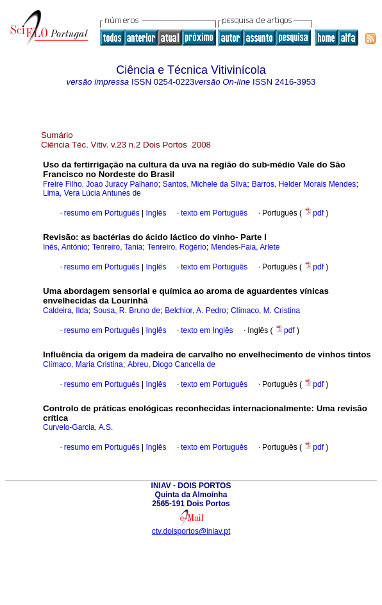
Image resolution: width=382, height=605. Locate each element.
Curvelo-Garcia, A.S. (78, 427)
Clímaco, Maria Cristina (83, 364)
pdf (315, 213)
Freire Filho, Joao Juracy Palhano (100, 184)
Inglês (155, 213)
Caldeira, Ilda (65, 310)
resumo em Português (102, 213)
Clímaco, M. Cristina (265, 310)
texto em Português (214, 213)
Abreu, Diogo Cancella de (171, 364)
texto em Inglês (207, 330)
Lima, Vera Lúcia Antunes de (92, 193)
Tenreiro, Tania (117, 247)
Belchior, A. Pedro (195, 310)
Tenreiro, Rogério (176, 247)
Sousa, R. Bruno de (126, 310)
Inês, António (65, 247)
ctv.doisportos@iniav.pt (191, 531)
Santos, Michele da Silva (205, 184)
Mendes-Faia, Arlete (245, 247)
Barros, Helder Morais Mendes (304, 184)
